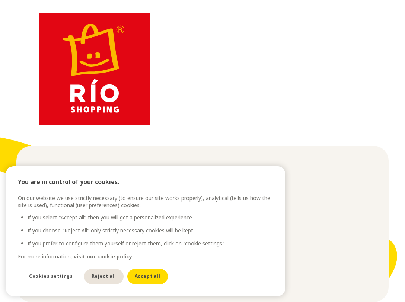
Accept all (147, 276)
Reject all (104, 276)
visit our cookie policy (103, 256)
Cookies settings (51, 276)
